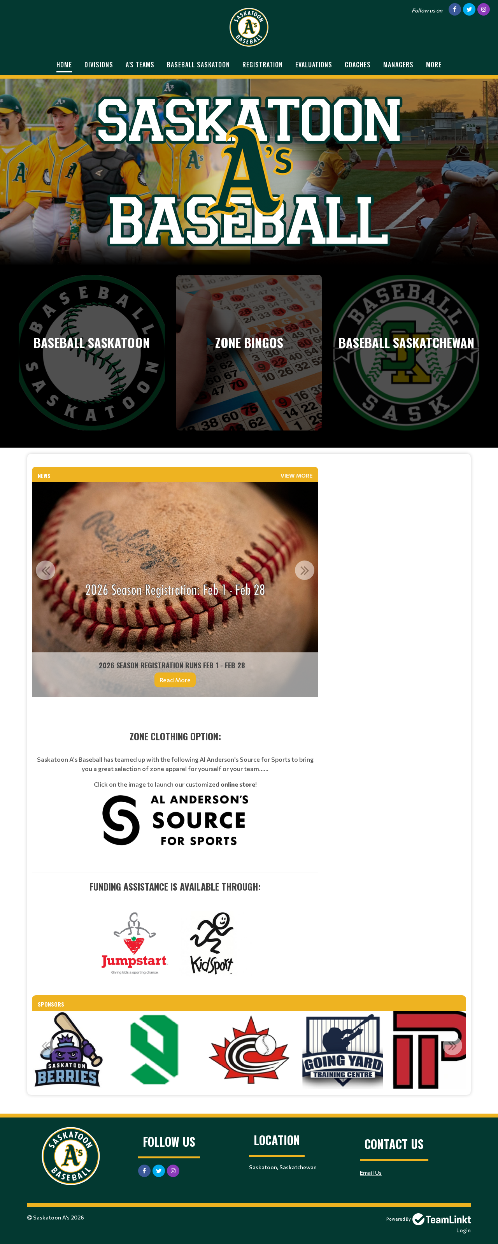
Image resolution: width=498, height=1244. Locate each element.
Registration (262, 64)
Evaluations (313, 64)
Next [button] (304, 570)
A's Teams (140, 64)
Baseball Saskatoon (198, 64)
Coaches (358, 64)
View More (296, 475)
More (434, 64)
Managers (398, 64)
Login (463, 1230)
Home (64, 64)
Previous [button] (45, 570)
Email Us (371, 1172)
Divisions (98, 64)
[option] (175, 589)
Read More (175, 679)
